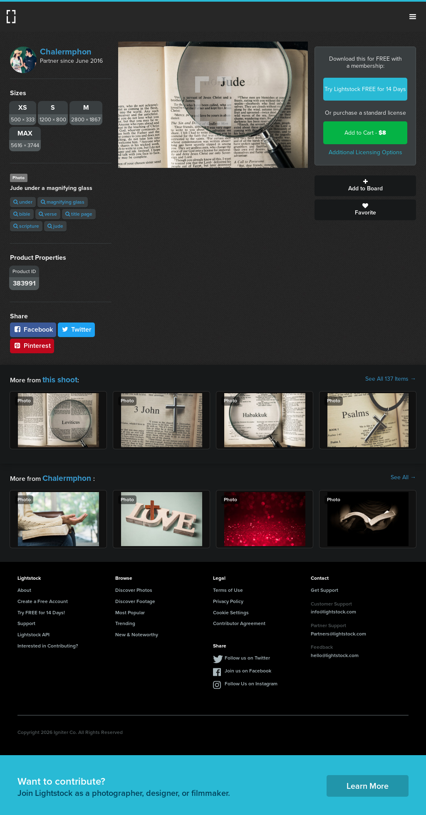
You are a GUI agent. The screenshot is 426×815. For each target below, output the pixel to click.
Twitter (76, 329)
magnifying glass (62, 202)
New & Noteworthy (136, 631)
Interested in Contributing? (47, 642)
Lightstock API (33, 631)
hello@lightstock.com (335, 652)
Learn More (368, 782)
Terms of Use (228, 587)
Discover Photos (133, 587)
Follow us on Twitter (247, 654)
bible (21, 214)
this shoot (57, 379)
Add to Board (365, 186)
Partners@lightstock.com (338, 630)
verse (48, 214)
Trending (125, 620)
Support (26, 620)
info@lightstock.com (333, 608)
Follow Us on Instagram (251, 680)
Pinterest (32, 345)
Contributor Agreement (239, 620)
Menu (412, 16)
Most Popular (130, 609)
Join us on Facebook (248, 667)
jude (55, 226)
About (24, 587)
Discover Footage (135, 598)
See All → (403, 476)
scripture (26, 226)
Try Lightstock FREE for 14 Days (365, 89)
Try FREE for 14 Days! (41, 609)
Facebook (33, 329)
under (22, 202)
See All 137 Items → (390, 379)
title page (78, 214)
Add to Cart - (365, 132)
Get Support (324, 587)
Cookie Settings (231, 609)
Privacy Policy (228, 598)
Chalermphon (66, 51)
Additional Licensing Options (365, 152)
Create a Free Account (42, 598)
